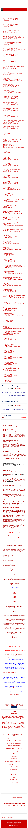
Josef (14, 776)
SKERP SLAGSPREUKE (17, 797)
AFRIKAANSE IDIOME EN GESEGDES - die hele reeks (15, 806)
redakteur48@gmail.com (14, 584)
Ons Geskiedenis (14, 780)
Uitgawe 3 (14, 594)
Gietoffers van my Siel (14, 694)
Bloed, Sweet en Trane (16, 528)
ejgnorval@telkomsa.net (8, 429)
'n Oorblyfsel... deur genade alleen (14, 743)
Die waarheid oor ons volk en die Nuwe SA (14, 740)
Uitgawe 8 (14, 601)
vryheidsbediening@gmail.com (9, 672)
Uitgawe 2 (14, 593)
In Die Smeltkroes (16, 516)
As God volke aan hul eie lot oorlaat (14, 738)
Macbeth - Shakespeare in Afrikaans (14, 767)
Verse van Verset (14, 746)
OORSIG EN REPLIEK (14, 587)
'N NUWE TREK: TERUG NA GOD (17, 657)
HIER (11, 458)
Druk (2, 403)
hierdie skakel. (22, 436)
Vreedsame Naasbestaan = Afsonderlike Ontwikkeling (14, 748)
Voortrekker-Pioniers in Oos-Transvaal (14, 784)
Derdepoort (14, 772)
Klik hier (4, 725)
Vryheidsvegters (6, 499)
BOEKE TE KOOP (14, 701)
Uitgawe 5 (14, 597)
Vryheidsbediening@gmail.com (16, 568)
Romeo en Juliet (14, 758)
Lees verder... (14, 707)
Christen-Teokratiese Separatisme (14, 745)
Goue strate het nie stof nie (14, 771)
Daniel (14, 753)
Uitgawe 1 (14, 592)
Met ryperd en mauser (14, 769)
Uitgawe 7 (14, 600)
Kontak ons (11, 825)
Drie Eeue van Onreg (14, 779)
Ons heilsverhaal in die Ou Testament (14, 751)
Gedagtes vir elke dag (17, 388)
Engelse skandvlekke (14, 782)
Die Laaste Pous (14, 774)
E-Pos (4, 403)
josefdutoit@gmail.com (13, 655)
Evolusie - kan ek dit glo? (14, 754)
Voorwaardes (16, 825)
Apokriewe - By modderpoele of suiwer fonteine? (14, 761)
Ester (14, 759)
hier (22, 437)
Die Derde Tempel (14, 766)
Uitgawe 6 (14, 598)
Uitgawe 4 (14, 596)
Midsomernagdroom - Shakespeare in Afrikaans (14, 763)
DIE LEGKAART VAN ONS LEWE (14, 608)
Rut (14, 777)
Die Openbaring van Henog (14, 764)
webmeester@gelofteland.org (14, 537)
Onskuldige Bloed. (15, 507)
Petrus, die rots (14, 756)
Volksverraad (9, 741)
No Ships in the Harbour (14, 750)
